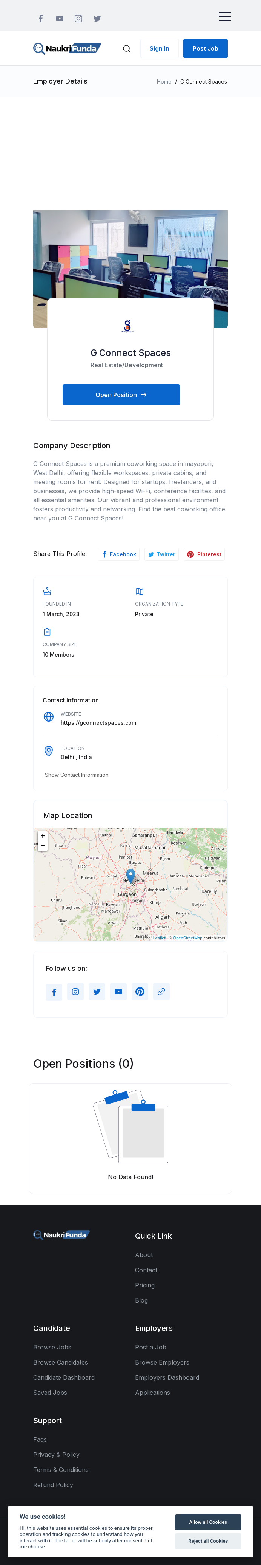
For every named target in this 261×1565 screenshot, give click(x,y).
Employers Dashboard (167, 1377)
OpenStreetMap (188, 938)
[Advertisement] (130, 153)
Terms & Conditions (61, 1469)
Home (164, 81)
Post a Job (150, 1347)
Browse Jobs (52, 1347)
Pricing (145, 1285)
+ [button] (43, 836)
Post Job (205, 48)
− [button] (43, 846)
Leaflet (159, 938)
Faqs (40, 1439)
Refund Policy (53, 1485)
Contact (146, 1270)
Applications (152, 1392)
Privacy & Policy (56, 1454)
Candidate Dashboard (64, 1377)
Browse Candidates (60, 1362)
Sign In (159, 48)
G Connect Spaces (131, 352)
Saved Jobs (50, 1392)
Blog (141, 1300)
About (144, 1255)
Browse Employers (162, 1362)
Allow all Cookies (208, 1522)
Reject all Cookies (208, 1541)
